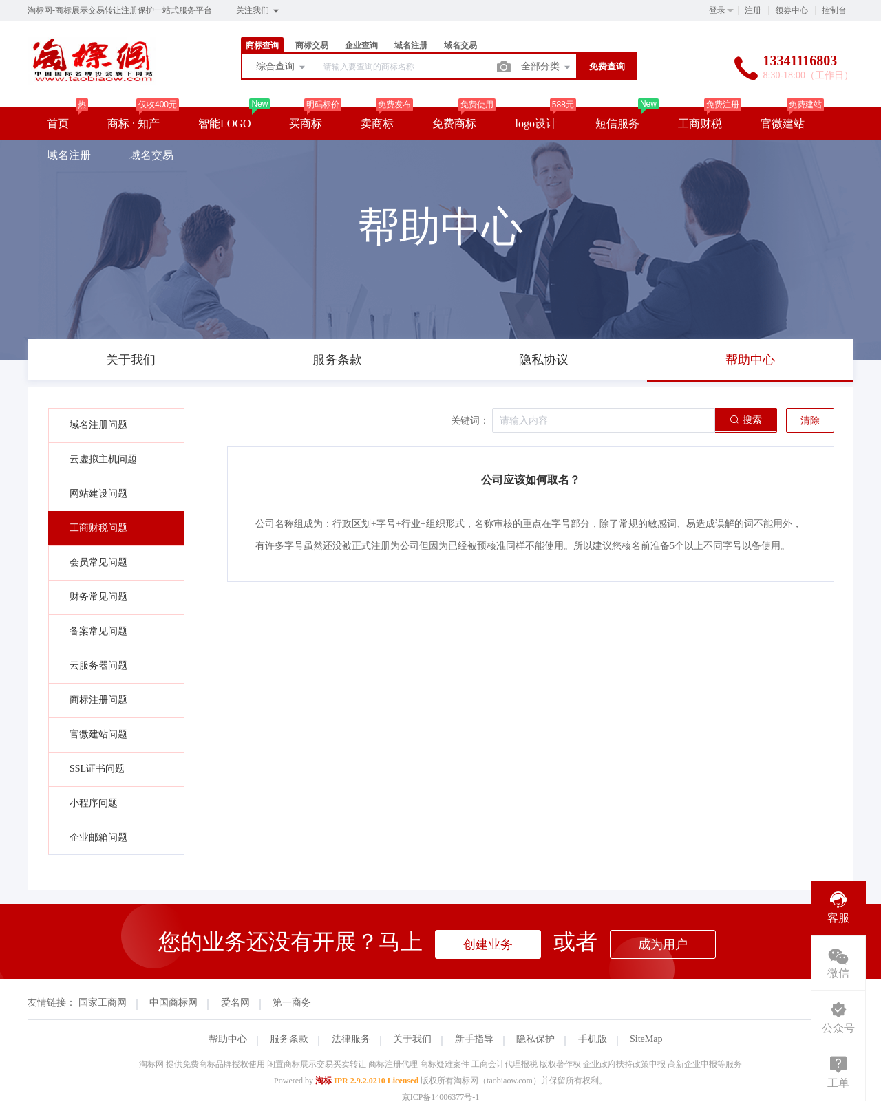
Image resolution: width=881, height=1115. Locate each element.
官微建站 (783, 123)
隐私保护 (535, 1039)
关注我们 (258, 11)
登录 (717, 10)
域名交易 (460, 45)
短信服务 (617, 123)
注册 (753, 10)
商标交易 (311, 45)
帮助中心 (228, 1039)
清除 (810, 420)
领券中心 (791, 10)
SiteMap (646, 1039)
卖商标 (377, 123)
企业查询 (361, 45)
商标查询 (262, 45)
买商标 (305, 123)
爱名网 (235, 1002)
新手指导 (474, 1039)
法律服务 (351, 1039)
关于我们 (412, 1039)
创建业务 (488, 944)
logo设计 (535, 123)
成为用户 (663, 944)
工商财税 (700, 123)
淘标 (323, 1080)
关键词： (470, 420)
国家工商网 (102, 1002)
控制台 (834, 10)
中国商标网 (173, 1002)
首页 (58, 123)
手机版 (592, 1039)
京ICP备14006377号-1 (441, 1097)
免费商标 (454, 123)
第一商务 (292, 1002)
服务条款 (289, 1039)
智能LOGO (224, 123)
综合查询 (281, 67)
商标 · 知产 (133, 123)
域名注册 (410, 45)
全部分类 (546, 67)
